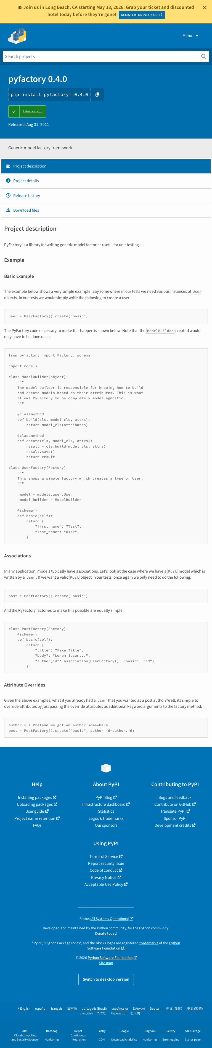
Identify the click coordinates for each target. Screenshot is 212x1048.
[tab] (106, 166)
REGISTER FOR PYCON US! (139, 15)
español (40, 1008)
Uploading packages (35, 804)
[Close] (205, 7)
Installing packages (35, 797)
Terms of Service (103, 856)
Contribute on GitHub (172, 804)
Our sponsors (106, 825)
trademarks (148, 943)
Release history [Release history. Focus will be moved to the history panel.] (23, 196)
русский (86, 1013)
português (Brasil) (94, 1008)
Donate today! (106, 933)
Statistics (106, 811)
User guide (34, 811)
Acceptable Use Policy (103, 884)
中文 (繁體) (195, 1008)
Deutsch (155, 1008)
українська (120, 1008)
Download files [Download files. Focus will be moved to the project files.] (22, 210)
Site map (106, 962)
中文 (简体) (174, 1008)
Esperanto (118, 1013)
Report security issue (106, 863)
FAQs (37, 825)
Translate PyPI (173, 811)
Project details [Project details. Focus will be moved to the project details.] (22, 181)
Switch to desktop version (106, 979)
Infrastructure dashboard (103, 804)
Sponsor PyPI (175, 818)
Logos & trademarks (106, 818)
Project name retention (34, 818)
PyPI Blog (104, 797)
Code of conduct (104, 870)
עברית (102, 1013)
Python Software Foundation (110, 957)
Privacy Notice (103, 877)
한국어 (135, 1013)
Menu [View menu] (191, 36)
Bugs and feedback (175, 797)
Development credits (173, 825)
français (56, 1008)
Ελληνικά (138, 1008)
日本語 (72, 1008)
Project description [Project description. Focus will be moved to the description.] (26, 166)
